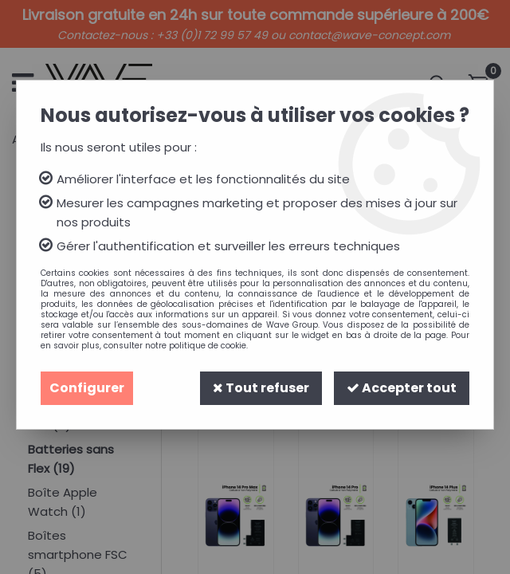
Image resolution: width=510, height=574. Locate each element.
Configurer (86, 388)
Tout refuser (261, 388)
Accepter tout (402, 388)
